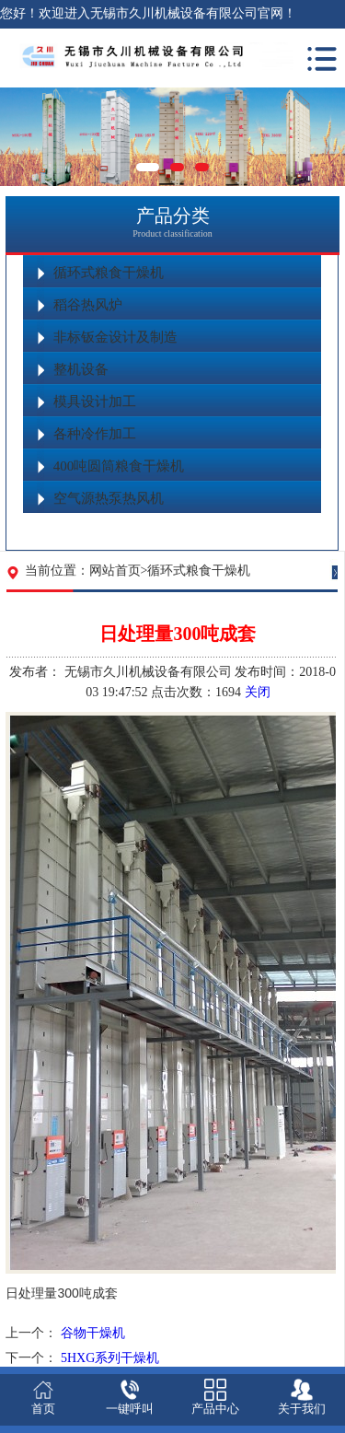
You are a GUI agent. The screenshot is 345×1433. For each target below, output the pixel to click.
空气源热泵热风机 (108, 498)
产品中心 (215, 1409)
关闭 (257, 692)
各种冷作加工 (94, 433)
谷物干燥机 (93, 1333)
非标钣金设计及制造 (115, 337)
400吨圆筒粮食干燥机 (119, 466)
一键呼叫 (130, 1409)
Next (331, 147)
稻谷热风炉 (87, 304)
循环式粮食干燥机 (108, 272)
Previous (14, 147)
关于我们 (302, 1409)
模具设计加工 (94, 401)
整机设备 (81, 369)
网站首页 (115, 570)
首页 (43, 1409)
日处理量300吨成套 (61, 1293)
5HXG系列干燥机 (110, 1358)
